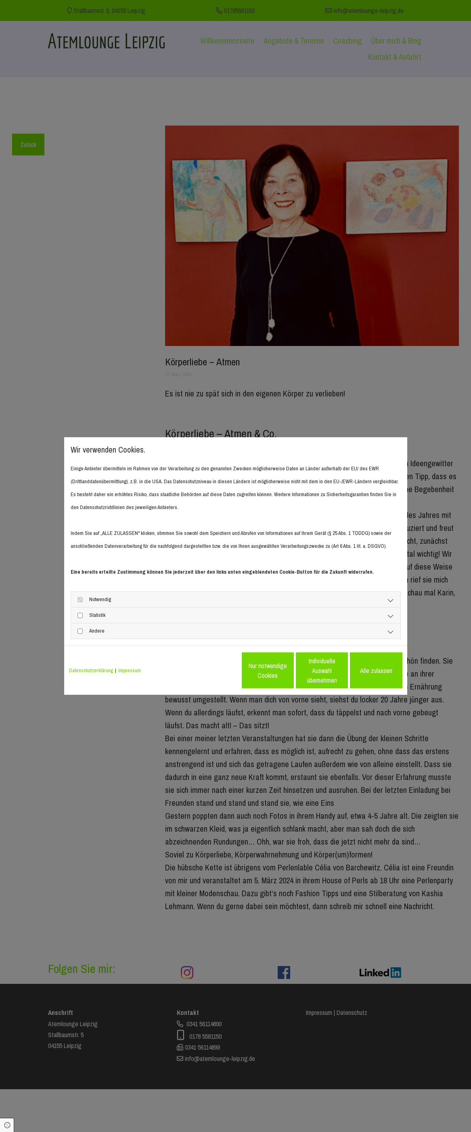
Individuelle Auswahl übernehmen (288, 670)
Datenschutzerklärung (91, 670)
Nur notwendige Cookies (212, 670)
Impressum (129, 670)
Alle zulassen (365, 670)
